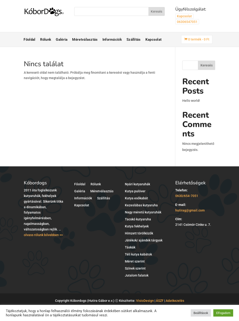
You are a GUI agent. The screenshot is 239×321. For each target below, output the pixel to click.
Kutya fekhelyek (137, 226)
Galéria (61, 39)
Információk (112, 39)
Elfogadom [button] (223, 313)
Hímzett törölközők (139, 233)
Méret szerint (135, 261)
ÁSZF (160, 301)
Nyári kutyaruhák (137, 184)
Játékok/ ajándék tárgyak (143, 240)
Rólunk (45, 39)
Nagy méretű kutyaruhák (143, 212)
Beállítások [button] (200, 313)
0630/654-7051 (186, 196)
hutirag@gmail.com (190, 210)
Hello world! (191, 100)
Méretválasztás (85, 39)
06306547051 (187, 22)
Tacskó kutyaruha (138, 219)
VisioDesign (145, 301)
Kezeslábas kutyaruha (141, 205)
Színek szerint (135, 268)
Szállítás (134, 39)
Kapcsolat (184, 16)
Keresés (206, 65)
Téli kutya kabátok (138, 254)
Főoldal (29, 39)
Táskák (130, 247)
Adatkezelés (175, 301)
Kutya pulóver (135, 191)
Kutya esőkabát (136, 198)
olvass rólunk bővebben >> (43, 235)
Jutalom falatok (136, 275)
